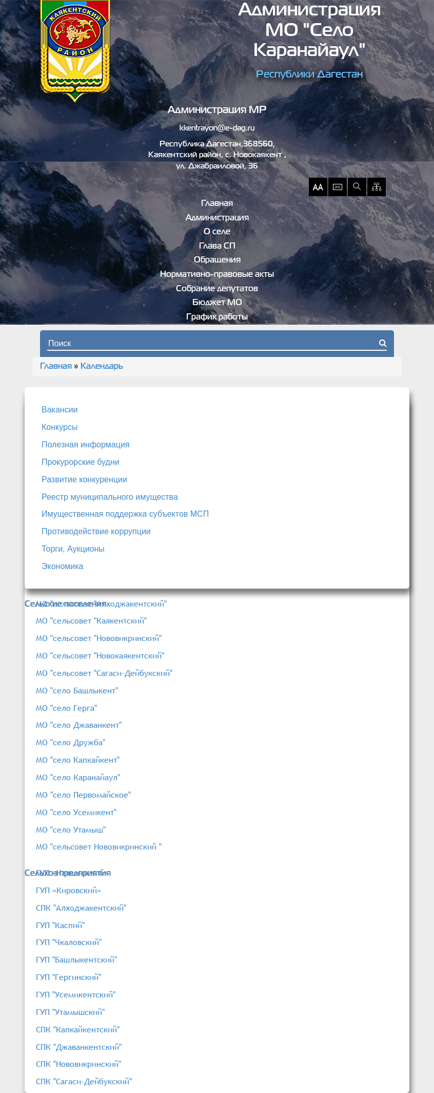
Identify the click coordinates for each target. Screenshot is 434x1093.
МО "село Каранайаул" (78, 777)
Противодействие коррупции (96, 531)
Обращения (217, 260)
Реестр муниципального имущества (110, 497)
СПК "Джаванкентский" (79, 1046)
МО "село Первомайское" (83, 794)
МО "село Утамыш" (71, 829)
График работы (217, 317)
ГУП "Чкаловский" (69, 942)
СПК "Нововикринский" (78, 1063)
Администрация (217, 218)
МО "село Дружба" (70, 742)
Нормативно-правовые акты (217, 274)
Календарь (102, 366)
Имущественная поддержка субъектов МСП (125, 514)
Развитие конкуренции (84, 479)
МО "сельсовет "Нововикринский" (99, 638)
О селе (217, 232)
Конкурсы (59, 427)
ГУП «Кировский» (68, 890)
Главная (217, 204)
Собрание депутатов (217, 289)
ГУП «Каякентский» (72, 872)
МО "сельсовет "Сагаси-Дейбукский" (104, 673)
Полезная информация (86, 444)
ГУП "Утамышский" (70, 1011)
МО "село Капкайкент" (78, 759)
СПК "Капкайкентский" (78, 1029)
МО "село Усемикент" (76, 812)
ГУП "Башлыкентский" (76, 959)
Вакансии (60, 409)
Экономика (63, 566)
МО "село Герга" (66, 707)
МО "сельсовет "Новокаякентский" (100, 655)
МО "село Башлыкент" (77, 690)
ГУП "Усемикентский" (75, 994)
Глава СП (217, 246)
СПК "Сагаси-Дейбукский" (84, 1081)
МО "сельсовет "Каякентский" (91, 620)
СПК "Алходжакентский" (81, 907)
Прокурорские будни (81, 462)
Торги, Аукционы (73, 548)
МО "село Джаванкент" (79, 724)
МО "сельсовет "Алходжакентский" (101, 603)
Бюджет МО (217, 303)
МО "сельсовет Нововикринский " (99, 846)
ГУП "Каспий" (60, 925)
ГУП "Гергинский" (68, 977)
